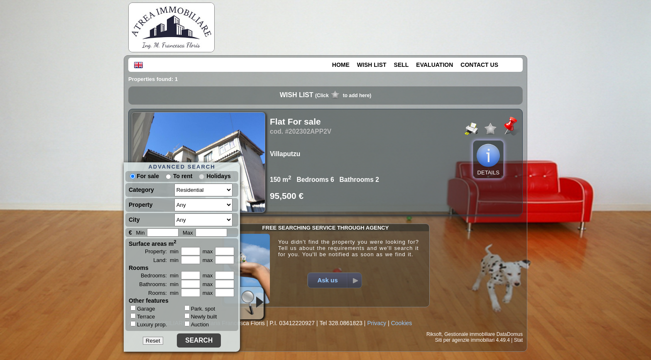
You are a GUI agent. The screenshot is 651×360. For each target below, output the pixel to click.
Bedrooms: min (160, 275)
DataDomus (510, 334)
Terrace (142, 316)
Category (141, 189)
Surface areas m (152, 243)
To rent (182, 176)
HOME (341, 64)
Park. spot (199, 309)
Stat (518, 340)
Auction (196, 324)
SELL (401, 64)
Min (140, 233)
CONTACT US (479, 64)
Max (188, 233)
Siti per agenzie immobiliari (464, 340)
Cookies (401, 323)
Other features (149, 300)
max (208, 251)
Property (141, 204)
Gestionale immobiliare (469, 334)
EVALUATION (434, 64)
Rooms (138, 267)
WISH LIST (372, 64)
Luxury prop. (148, 324)
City (134, 219)
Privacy (376, 323)
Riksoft (434, 334)
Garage (142, 308)
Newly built (200, 316)
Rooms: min (163, 293)
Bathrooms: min (159, 284)
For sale (144, 176)
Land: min (166, 260)
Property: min (162, 251)
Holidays (218, 176)
